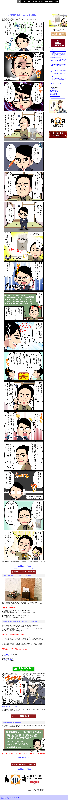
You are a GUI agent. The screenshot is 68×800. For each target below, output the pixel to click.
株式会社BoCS (6, 655)
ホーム (19, 1)
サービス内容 (24, 1)
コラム (46, 1)
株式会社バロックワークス (9, 659)
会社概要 (56, 1)
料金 (29, 1)
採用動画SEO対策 (54, 91)
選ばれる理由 (41, 1)
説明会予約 (28, 566)
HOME (18, 565)
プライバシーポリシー (6, 797)
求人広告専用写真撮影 (55, 96)
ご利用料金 (29, 565)
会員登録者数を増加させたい (23, 757)
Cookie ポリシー (13, 797)
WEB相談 (51, 1)
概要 (1, 797)
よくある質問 (34, 1)
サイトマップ (18, 797)
